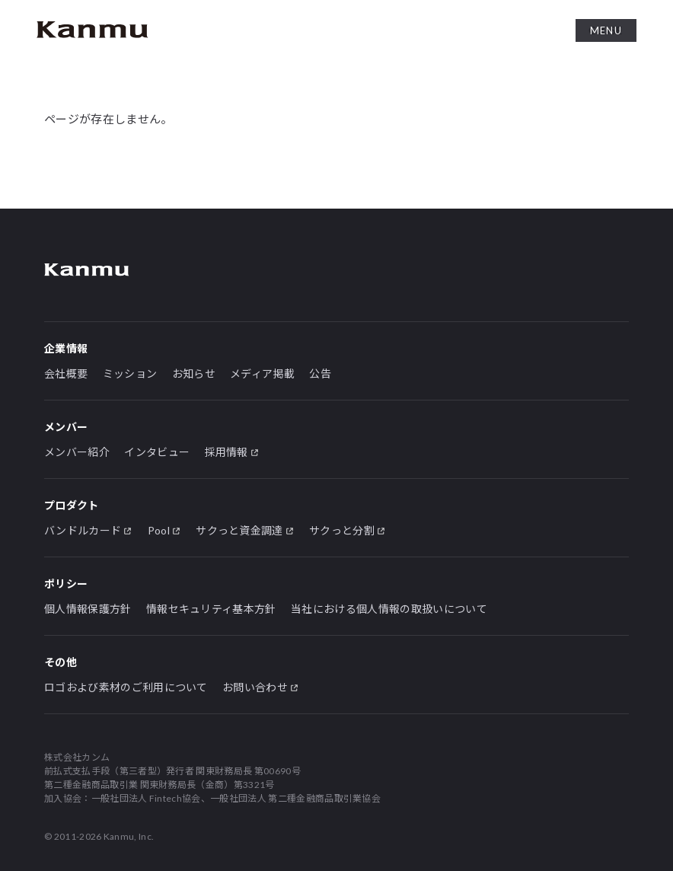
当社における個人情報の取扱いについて (389, 608)
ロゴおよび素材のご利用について (126, 687)
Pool (159, 530)
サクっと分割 (342, 530)
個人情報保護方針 (88, 608)
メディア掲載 (262, 373)
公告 (320, 373)
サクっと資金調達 (239, 530)
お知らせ (193, 373)
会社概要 (66, 373)
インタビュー (157, 451)
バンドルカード (82, 530)
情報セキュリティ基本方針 (211, 608)
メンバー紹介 (77, 451)
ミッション (130, 373)
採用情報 (226, 451)
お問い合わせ (255, 687)
